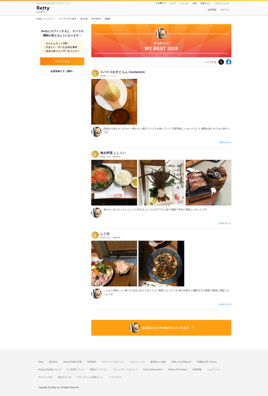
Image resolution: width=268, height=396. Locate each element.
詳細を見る (224, 142)
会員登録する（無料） (62, 71)
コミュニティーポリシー (125, 369)
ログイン (224, 9)
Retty (40, 361)
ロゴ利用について (75, 369)
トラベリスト (115, 377)
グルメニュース (222, 3)
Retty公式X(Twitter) (177, 369)
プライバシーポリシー (113, 361)
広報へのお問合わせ (181, 361)
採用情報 (197, 369)
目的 (194, 3)
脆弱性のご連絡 (158, 361)
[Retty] (43, 9)
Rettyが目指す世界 (72, 361)
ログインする (62, 61)
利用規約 (91, 361)
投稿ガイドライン (99, 369)
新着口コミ (206, 3)
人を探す (160, 3)
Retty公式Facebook (152, 369)
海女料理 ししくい (113, 153)
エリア (173, 3)
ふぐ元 (104, 234)
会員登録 (211, 9)
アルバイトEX (45, 377)
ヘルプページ (213, 369)
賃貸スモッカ (64, 377)
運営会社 (53, 361)
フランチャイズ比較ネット (90, 377)
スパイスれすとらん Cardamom (122, 72)
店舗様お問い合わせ (207, 361)
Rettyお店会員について (49, 369)
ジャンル (184, 3)
